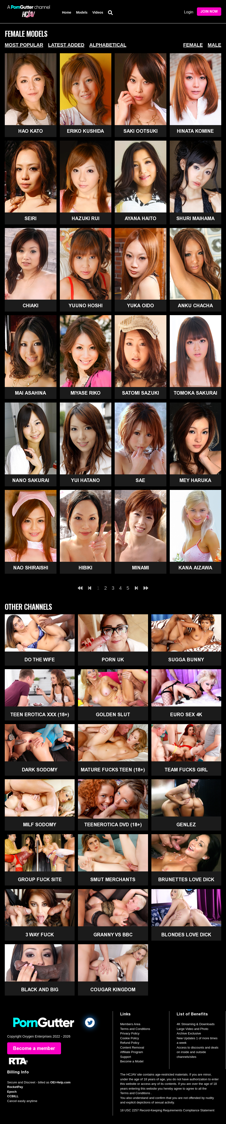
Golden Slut (113, 714)
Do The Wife (40, 660)
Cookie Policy (129, 1038)
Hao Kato (30, 131)
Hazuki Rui (85, 218)
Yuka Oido (140, 305)
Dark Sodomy (39, 770)
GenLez (186, 824)
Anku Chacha (195, 305)
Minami (140, 568)
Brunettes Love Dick (186, 879)
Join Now (209, 12)
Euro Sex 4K (186, 714)
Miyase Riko (86, 393)
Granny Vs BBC (113, 935)
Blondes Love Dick (186, 935)
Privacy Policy (129, 1033)
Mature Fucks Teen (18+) (113, 770)
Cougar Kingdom (112, 989)
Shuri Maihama (195, 218)
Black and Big (39, 989)
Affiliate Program (131, 1052)
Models (81, 12)
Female (193, 45)
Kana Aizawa (195, 568)
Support (125, 1057)
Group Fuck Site (40, 879)
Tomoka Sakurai (195, 393)
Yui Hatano (85, 480)
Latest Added (66, 45)
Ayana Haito (140, 218)
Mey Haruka (195, 480)
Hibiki (85, 568)
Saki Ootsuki (140, 131)
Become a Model (132, 1061)
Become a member (34, 1048)
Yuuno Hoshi (86, 305)
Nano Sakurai (30, 480)
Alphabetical (107, 45)
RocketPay (15, 1087)
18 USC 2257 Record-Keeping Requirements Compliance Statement (167, 1110)
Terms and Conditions (135, 1029)
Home (66, 12)
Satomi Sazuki (140, 393)
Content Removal (132, 1047)
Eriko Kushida (85, 131)
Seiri (30, 218)
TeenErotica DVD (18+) (113, 824)
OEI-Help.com (60, 1082)
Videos (97, 12)
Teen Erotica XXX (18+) (39, 714)
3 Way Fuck (40, 935)
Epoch (12, 1091)
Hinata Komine (195, 131)
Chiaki (30, 305)
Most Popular (24, 45)
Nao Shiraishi (30, 568)
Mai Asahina (30, 393)
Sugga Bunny (186, 660)
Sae (140, 480)
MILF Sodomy (39, 824)
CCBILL (13, 1096)
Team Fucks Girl (186, 770)
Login (188, 12)
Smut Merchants (112, 879)
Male (214, 45)
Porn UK (113, 660)
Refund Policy (129, 1042)
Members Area (130, 1024)
